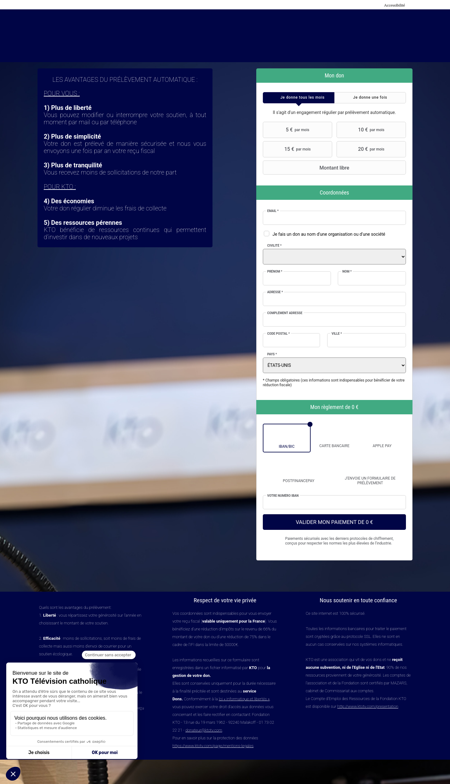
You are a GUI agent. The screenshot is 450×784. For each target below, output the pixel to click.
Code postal (278, 333)
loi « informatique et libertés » (244, 699)
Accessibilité (394, 5)
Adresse (275, 292)
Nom (347, 271)
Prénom (274, 271)
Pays (272, 354)
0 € (355, 407)
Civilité (274, 245)
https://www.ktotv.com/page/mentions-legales (213, 745)
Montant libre (306, 168)
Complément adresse (284, 313)
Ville (337, 333)
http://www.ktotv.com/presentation (367, 706)
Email (273, 211)
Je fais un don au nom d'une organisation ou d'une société (328, 234)
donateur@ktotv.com (203, 730)
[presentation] (298, 97)
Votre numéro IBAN (283, 495)
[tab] (298, 97)
